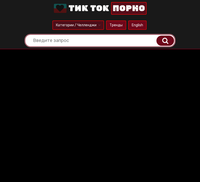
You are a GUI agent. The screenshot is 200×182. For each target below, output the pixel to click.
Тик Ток (100, 8)
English (137, 25)
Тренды (116, 25)
